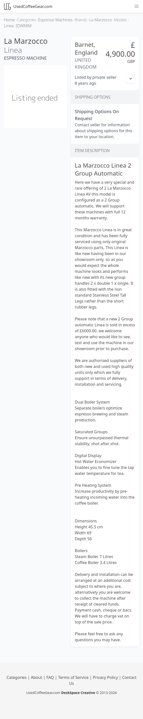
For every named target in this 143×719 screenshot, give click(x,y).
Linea (13, 50)
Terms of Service (74, 677)
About (37, 677)
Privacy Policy (106, 677)
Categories (17, 677)
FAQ (50, 677)
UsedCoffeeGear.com (28, 6)
